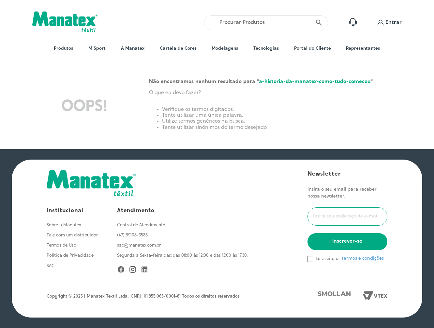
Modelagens (225, 48)
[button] (390, 23)
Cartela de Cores (178, 48)
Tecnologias (266, 48)
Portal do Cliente (312, 48)
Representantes (363, 48)
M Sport (97, 48)
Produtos (63, 48)
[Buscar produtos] (319, 22)
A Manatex (132, 48)
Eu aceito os (328, 259)
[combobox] (266, 22)
